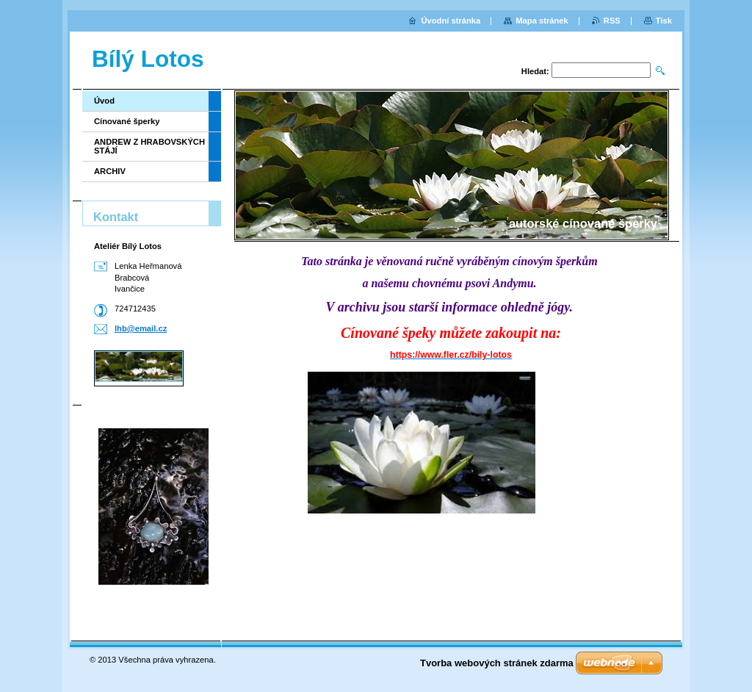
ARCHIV (110, 171)
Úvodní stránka (450, 20)
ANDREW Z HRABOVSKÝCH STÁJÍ (149, 146)
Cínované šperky (127, 121)
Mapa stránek (542, 20)
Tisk (664, 20)
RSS (612, 20)
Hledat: (535, 71)
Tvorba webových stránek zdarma (497, 662)
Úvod (104, 100)
